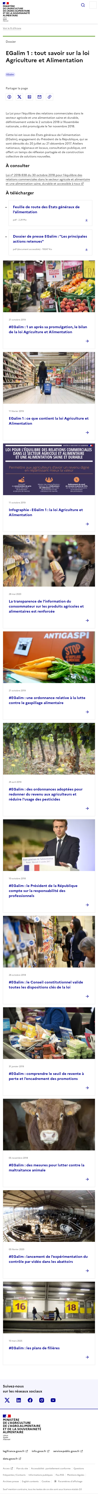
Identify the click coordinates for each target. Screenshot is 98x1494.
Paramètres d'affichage (70, 1481)
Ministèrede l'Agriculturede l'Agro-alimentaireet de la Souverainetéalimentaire (16, 10)
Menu (93, 5)
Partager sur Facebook (9, 96)
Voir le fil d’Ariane (12, 28)
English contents (30, 1481)
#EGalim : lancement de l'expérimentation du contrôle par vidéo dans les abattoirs (48, 1259)
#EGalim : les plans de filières (34, 1348)
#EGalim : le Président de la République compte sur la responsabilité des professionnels (43, 890)
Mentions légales (75, 1475)
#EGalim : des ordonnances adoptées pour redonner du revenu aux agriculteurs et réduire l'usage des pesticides (46, 794)
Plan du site (22, 1468)
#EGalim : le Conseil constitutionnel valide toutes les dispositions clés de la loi (46, 985)
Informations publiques (41, 1475)
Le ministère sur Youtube (53, 1400)
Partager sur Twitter (19, 96)
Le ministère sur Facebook (30, 1400)
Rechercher (83, 5)
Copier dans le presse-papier (49, 96)
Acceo (6, 1468)
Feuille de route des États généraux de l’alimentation (46, 209)
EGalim (10, 74)
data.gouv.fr (10, 1459)
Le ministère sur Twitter (7, 1400)
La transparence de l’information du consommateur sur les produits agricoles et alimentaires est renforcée (46, 606)
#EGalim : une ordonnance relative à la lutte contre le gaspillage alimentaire (47, 700)
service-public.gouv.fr (66, 1451)
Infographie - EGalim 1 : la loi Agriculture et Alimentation (46, 512)
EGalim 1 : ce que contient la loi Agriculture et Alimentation (49, 421)
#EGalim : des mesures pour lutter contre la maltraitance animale (46, 1167)
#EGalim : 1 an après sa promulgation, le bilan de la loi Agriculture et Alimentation (48, 329)
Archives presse (11, 1481)
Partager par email (39, 96)
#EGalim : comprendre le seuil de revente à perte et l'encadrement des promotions (46, 1076)
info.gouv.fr (39, 1451)
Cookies (46, 1481)
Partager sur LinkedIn (29, 96)
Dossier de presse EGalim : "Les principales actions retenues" (50, 239)
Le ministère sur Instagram (41, 1400)
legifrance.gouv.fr (14, 1451)
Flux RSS (60, 1475)
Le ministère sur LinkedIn (18, 1400)
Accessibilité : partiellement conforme (51, 1468)
